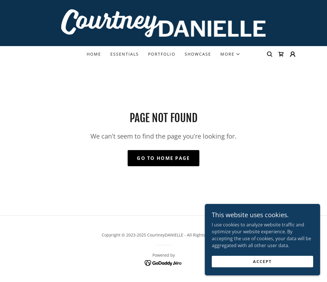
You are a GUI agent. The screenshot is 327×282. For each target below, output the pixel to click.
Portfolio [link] (161, 54)
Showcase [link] (198, 54)
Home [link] (94, 54)
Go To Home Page (163, 158)
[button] (230, 54)
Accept (262, 261)
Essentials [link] (124, 54)
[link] (164, 22)
